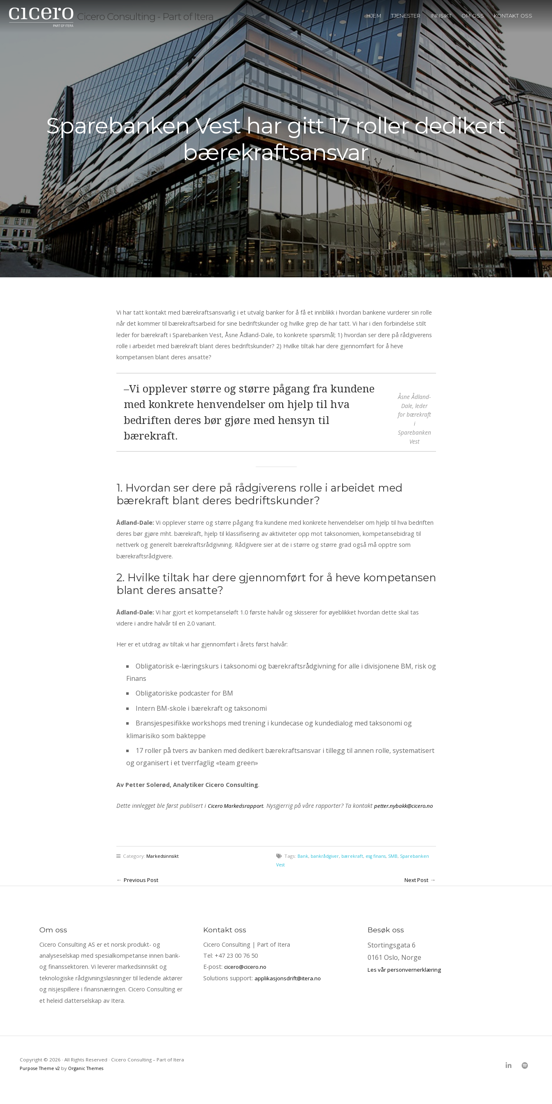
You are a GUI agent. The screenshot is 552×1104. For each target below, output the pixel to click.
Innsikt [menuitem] (441, 26)
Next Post (414, 891)
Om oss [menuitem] (472, 26)
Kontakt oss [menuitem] (513, 26)
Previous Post (142, 891)
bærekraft (355, 867)
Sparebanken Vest (297, 876)
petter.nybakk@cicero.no (170, 817)
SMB (400, 867)
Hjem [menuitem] (373, 26)
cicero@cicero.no (247, 978)
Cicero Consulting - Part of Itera (171, 27)
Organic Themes (90, 1079)
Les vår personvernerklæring (406, 980)
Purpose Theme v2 (41, 1079)
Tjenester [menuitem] (406, 26)
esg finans (380, 867)
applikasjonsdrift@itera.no (289, 989)
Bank (303, 867)
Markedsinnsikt (163, 867)
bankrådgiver (326, 867)
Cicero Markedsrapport (238, 805)
